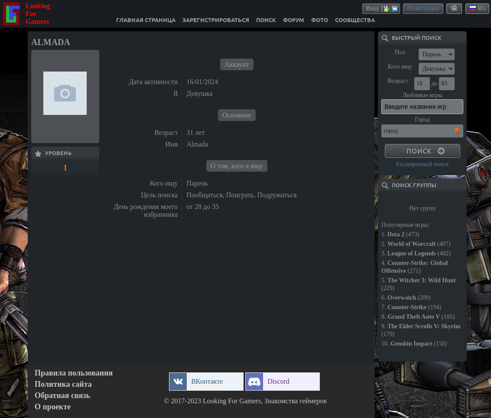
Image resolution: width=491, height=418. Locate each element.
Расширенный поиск (422, 164)
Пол (400, 52)
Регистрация (423, 8)
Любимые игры (422, 95)
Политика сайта (63, 384)
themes (454, 8)
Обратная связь (62, 396)
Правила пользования (74, 373)
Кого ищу (400, 66)
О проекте (53, 407)
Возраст (397, 81)
